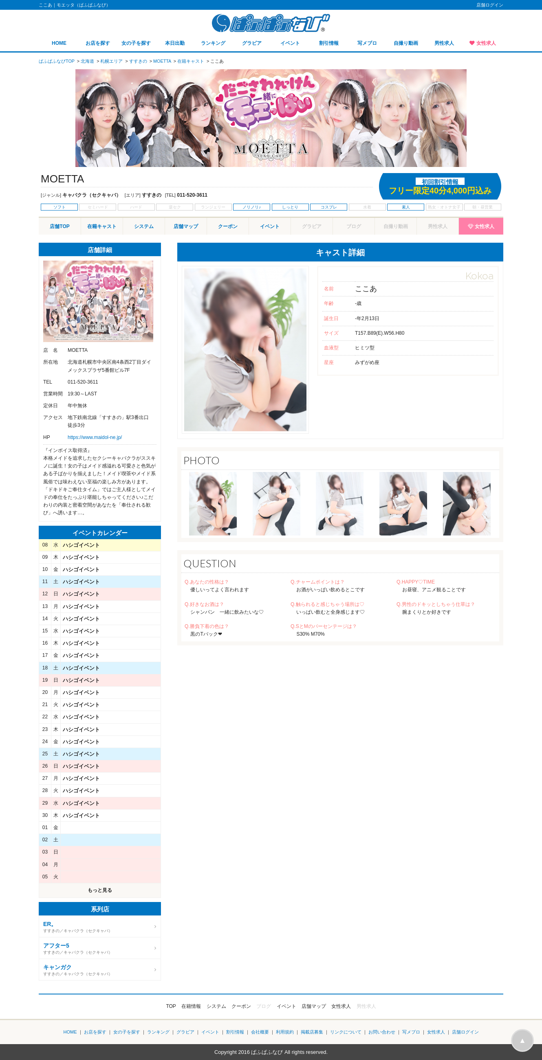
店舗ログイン (489, 4)
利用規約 (285, 1031)
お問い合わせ (381, 1031)
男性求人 (444, 43)
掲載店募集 (312, 1031)
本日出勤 (175, 43)
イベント (290, 43)
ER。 (50, 924)
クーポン (228, 226)
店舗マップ (186, 226)
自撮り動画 (406, 43)
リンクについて (345, 1031)
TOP (171, 1006)
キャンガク (57, 967)
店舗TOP (59, 226)
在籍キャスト (102, 226)
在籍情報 (191, 1006)
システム (144, 226)
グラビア (252, 43)
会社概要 (260, 1031)
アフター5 (56, 945)
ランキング (213, 43)
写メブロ (367, 43)
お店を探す (98, 43)
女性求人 (486, 43)
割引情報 (329, 43)
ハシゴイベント (81, 545)
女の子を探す (136, 43)
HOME (59, 43)
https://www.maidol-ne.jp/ (95, 437)
